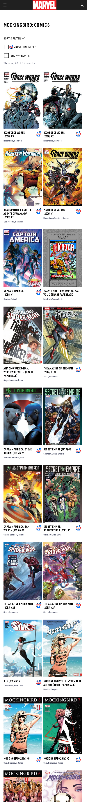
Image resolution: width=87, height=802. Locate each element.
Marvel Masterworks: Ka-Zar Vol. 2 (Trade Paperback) (61, 292)
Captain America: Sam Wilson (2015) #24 (16, 528)
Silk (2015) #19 (11, 681)
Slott (45, 376)
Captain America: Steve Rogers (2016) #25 (17, 451)
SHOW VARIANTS (20, 55)
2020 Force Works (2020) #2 (54, 134)
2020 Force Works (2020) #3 (14, 134)
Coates (6, 299)
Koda (54, 534)
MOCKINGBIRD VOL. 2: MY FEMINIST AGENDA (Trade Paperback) (62, 683)
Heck (60, 299)
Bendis (46, 689)
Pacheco (19, 221)
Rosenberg (8, 140)
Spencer (7, 457)
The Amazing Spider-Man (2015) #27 (58, 605)
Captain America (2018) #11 (13, 292)
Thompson (8, 685)
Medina (11, 221)
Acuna (54, 453)
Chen (21, 685)
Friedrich (47, 299)
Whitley (47, 534)
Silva (59, 534)
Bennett (15, 457)
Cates (6, 534)
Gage (5, 380)
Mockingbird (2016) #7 (56, 758)
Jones (20, 762)
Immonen (13, 380)
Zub (5, 221)
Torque (21, 534)
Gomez (66, 218)
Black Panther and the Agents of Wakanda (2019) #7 (17, 213)
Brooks (61, 453)
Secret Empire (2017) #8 (57, 449)
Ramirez (18, 140)
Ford (16, 685)
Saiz (22, 457)
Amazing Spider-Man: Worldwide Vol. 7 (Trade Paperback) (18, 372)
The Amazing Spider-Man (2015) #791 (58, 370)
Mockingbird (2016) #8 (16, 758)
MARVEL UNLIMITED (25, 47)
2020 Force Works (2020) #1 (54, 211)
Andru (54, 299)
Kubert (14, 299)
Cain (5, 762)
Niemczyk (12, 762)
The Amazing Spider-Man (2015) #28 (18, 605)
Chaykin (54, 689)
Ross (20, 380)
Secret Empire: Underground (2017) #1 (57, 528)
